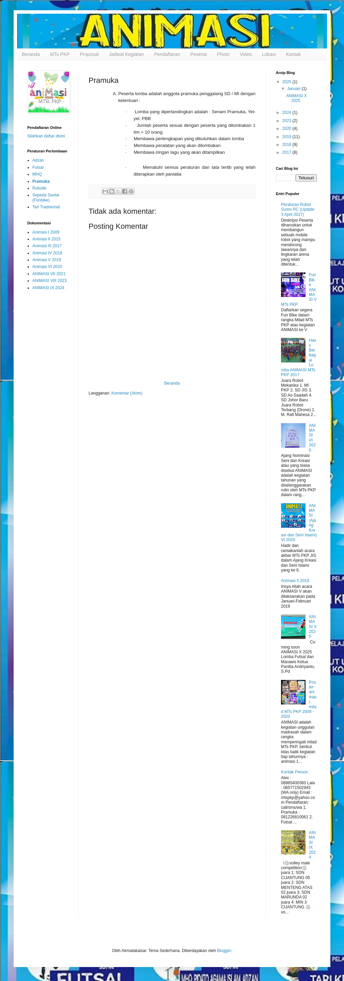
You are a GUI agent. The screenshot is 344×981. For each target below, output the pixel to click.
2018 (287, 144)
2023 (287, 120)
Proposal (89, 54)
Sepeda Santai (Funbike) (45, 197)
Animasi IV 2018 (47, 253)
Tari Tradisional (46, 207)
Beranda (31, 54)
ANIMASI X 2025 (296, 98)
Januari (294, 88)
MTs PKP (60, 54)
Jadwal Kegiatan (126, 54)
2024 (287, 112)
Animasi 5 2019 (295, 580)
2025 (287, 81)
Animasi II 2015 (46, 239)
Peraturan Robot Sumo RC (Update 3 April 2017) (297, 209)
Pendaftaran (167, 54)
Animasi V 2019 (46, 259)
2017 (287, 152)
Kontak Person (294, 772)
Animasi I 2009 (45, 232)
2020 (287, 128)
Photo (223, 54)
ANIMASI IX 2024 (48, 287)
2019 (287, 136)
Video (246, 54)
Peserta (198, 54)
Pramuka (41, 181)
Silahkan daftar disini (46, 136)
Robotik (39, 188)
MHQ (37, 174)
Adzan (38, 160)
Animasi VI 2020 (47, 266)
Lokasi (269, 54)
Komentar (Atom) (126, 393)
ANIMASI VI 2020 (312, 437)
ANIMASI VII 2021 (48, 273)
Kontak (293, 54)
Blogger (224, 950)
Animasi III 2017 (47, 245)
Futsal (38, 167)
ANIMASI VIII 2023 (49, 280)
